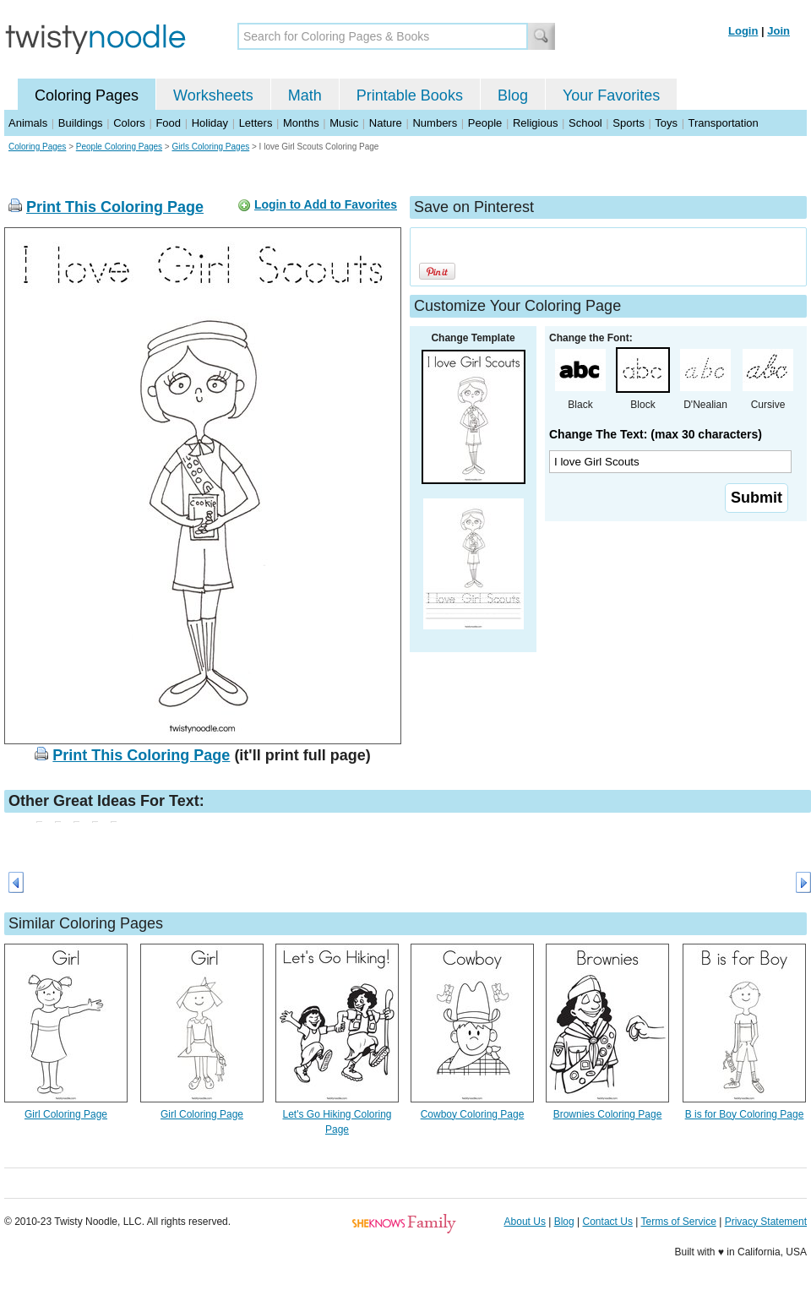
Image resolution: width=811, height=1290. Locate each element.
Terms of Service (678, 1221)
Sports (628, 123)
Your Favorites (611, 95)
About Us (525, 1221)
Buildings (80, 123)
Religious (535, 123)
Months (301, 123)
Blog (513, 95)
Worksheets (213, 95)
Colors (129, 123)
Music (343, 123)
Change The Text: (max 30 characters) (655, 434)
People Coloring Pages (119, 146)
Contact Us (608, 1221)
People (485, 123)
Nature (385, 123)
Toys (666, 123)
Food (168, 123)
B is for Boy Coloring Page (744, 1114)
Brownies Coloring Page (607, 1114)
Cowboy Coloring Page (473, 1114)
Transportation (723, 123)
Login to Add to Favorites (325, 204)
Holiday (210, 123)
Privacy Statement (766, 1221)
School (585, 123)
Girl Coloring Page (65, 1114)
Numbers (434, 123)
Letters (256, 123)
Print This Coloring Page (115, 207)
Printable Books (410, 95)
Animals (27, 123)
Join (778, 30)
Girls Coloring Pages (210, 146)
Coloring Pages (87, 95)
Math (305, 95)
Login (743, 30)
